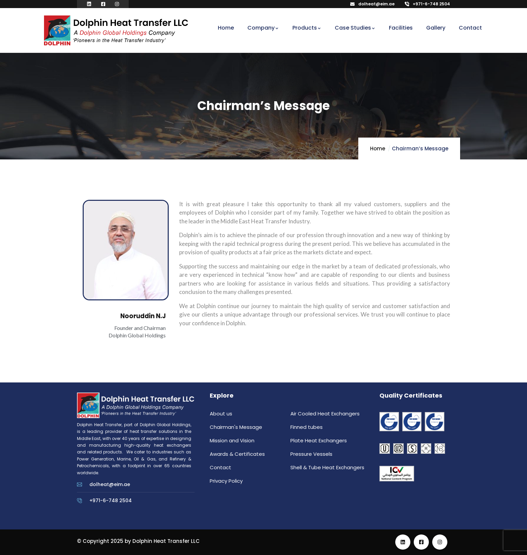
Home (377, 148)
